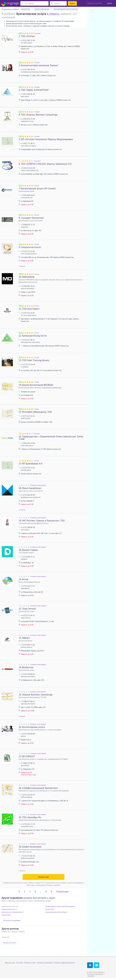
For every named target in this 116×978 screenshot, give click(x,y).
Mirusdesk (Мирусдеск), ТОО (35, 411)
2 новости (22, 266)
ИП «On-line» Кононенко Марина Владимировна (46, 139)
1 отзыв (36, 186)
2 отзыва (37, 112)
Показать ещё (43, 877)
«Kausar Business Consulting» (36, 694)
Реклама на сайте (30, 963)
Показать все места (9, 943)
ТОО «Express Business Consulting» (38, 114)
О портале (19, 963)
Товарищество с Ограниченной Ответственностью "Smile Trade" (51, 437)
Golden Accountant (30, 846)
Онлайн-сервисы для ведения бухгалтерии (59, 906)
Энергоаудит (6, 915)
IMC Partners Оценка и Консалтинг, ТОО (42, 520)
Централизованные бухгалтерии (56, 912)
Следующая (62, 891)
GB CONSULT (27, 756)
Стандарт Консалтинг (31, 217)
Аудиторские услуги (8, 909)
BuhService (26, 667)
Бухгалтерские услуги (32, 727)
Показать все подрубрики (11, 920)
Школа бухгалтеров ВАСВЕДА (36, 384)
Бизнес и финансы (8, 901)
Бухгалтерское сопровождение (12, 912)
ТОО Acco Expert (29, 308)
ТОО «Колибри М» (30, 817)
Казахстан (6, 932)
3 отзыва (37, 62)
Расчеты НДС (49, 909)
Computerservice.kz (30, 247)
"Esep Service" (28, 608)
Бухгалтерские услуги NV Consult (37, 188)
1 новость (22, 510)
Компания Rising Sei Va (33, 335)
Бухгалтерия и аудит (25, 901)
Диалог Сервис (28, 549)
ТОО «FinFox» (27, 36)
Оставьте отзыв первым (38, 485)
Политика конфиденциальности (64, 963)
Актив (23, 579)
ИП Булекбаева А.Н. (31, 463)
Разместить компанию (95, 3)
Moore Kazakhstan (30, 488)
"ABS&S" (24, 638)
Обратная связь (10, 963)
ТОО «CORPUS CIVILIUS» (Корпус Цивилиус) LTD (45, 163)
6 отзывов (37, 161)
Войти (109, 3)
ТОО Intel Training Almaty (34, 360)
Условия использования (45, 963)
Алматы (14, 932)
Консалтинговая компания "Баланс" (39, 65)
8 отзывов (37, 33)
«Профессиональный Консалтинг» (38, 787)
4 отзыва (37, 434)
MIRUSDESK (26, 277)
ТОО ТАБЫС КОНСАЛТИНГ (34, 89)
